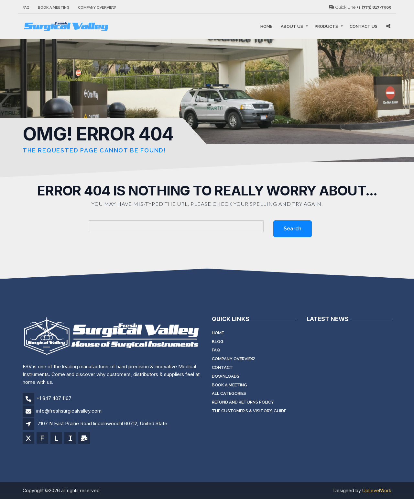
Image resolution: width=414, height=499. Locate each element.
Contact (222, 367)
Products (326, 26)
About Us (292, 26)
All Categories (229, 393)
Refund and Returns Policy (243, 402)
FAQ (26, 8)
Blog (217, 341)
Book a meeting (54, 8)
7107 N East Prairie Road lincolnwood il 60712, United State (102, 423)
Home (266, 26)
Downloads (225, 376)
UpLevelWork (376, 490)
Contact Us (363, 26)
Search (292, 229)
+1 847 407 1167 (53, 398)
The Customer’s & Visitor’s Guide (249, 410)
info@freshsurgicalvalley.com (69, 411)
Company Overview (97, 8)
